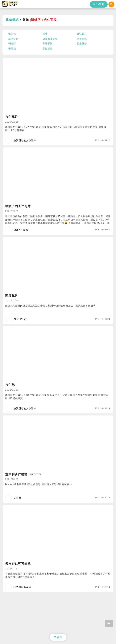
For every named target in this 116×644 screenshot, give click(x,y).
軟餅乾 (12, 33)
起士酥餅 (82, 43)
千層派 (12, 48)
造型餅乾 (13, 38)
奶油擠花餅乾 (50, 38)
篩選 (58, 637)
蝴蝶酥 (12, 43)
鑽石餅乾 (82, 38)
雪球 (45, 33)
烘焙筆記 (12, 19)
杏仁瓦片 (82, 33)
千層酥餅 (48, 43)
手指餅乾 (48, 48)
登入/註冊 (98, 4)
